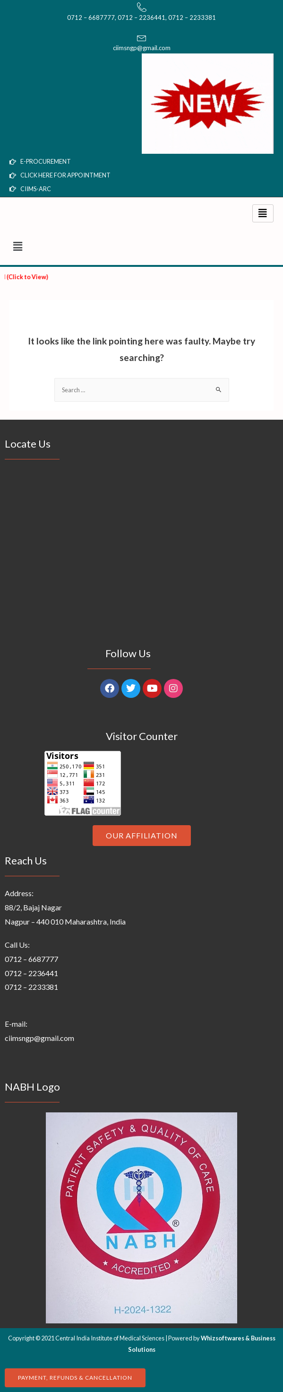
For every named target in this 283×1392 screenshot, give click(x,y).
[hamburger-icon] (263, 213)
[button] (141, 246)
